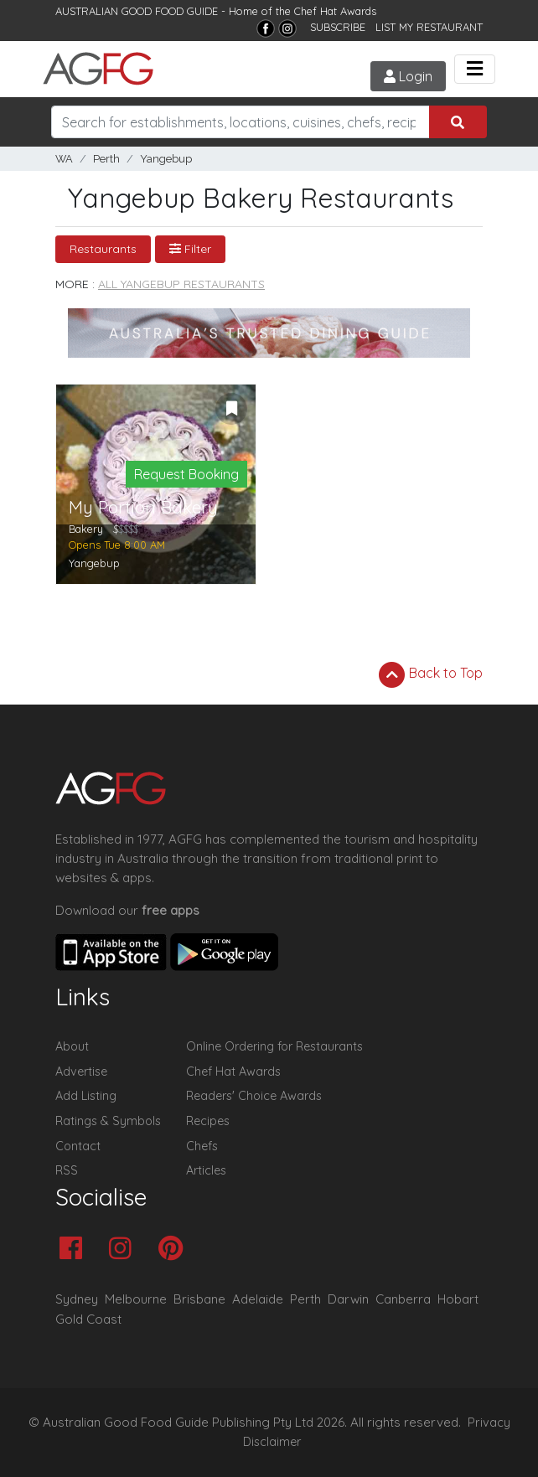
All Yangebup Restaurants (181, 284)
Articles (206, 1170)
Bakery (86, 528)
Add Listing (85, 1095)
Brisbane (199, 1299)
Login (408, 76)
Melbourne (136, 1299)
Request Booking (186, 474)
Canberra (403, 1299)
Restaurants (103, 248)
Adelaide (257, 1299)
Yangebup (166, 158)
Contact (78, 1146)
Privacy (489, 1422)
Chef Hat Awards (335, 11)
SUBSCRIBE (337, 27)
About (72, 1046)
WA (64, 158)
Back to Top (431, 674)
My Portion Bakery (143, 507)
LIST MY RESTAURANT (429, 27)
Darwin (348, 1299)
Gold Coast (88, 1319)
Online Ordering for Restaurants (274, 1046)
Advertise (81, 1071)
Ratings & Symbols (108, 1120)
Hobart (458, 1299)
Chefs (202, 1146)
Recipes (208, 1120)
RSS (66, 1170)
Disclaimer (272, 1441)
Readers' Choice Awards (254, 1095)
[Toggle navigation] (474, 69)
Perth (106, 158)
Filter (190, 248)
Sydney (76, 1299)
